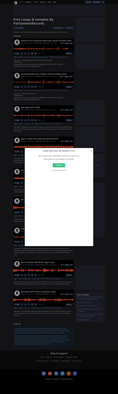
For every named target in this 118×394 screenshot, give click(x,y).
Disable (59, 165)
